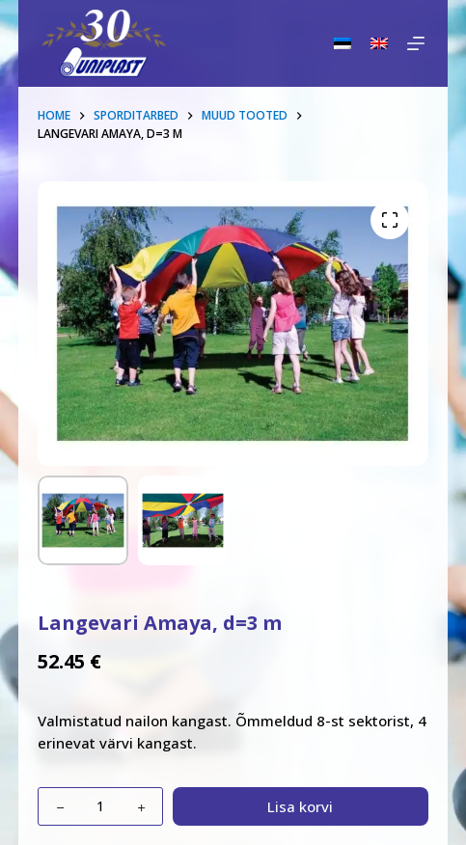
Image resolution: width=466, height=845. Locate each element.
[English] (379, 43)
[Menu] (416, 43)
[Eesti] (342, 43)
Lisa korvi (300, 806)
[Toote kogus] (100, 806)
